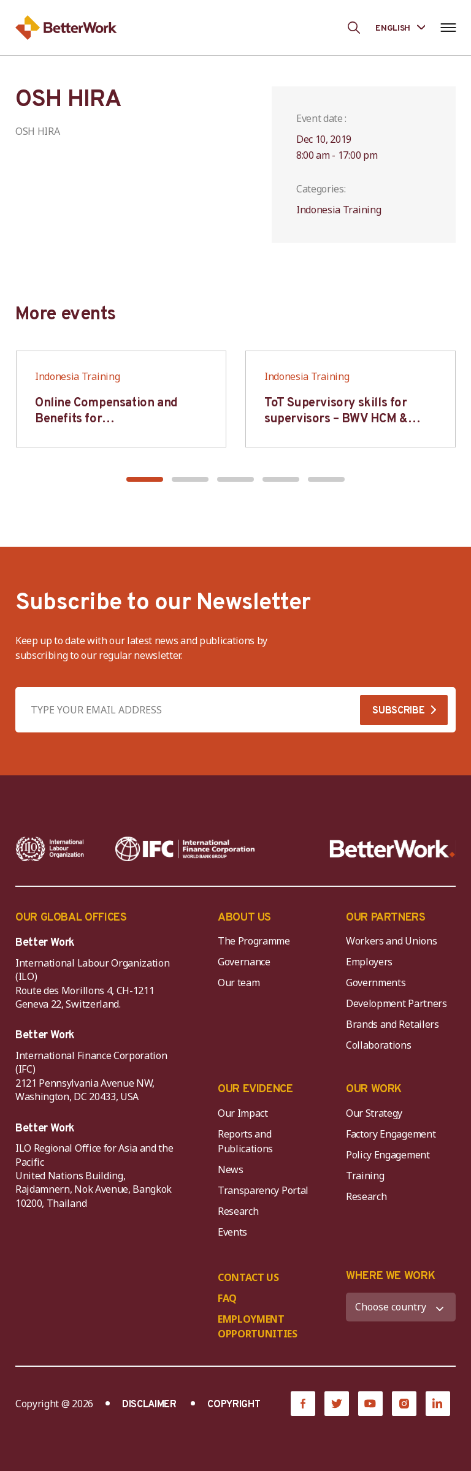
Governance (244, 961)
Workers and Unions (391, 941)
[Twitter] (336, 1403)
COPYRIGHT (233, 1405)
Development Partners (396, 1003)
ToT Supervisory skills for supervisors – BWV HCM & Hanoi (336, 419)
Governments (375, 982)
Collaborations (379, 1045)
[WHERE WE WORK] (401, 1307)
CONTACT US (248, 1277)
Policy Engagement (390, 1154)
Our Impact (243, 1113)
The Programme (254, 941)
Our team (238, 982)
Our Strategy (374, 1113)
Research (238, 1211)
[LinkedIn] (438, 1403)
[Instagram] (404, 1403)
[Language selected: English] (400, 27)
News (230, 1169)
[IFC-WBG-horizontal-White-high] (185, 849)
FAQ (227, 1298)
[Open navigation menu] (448, 27)
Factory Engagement (390, 1134)
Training (365, 1175)
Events (232, 1232)
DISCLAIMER (149, 1405)
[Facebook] (303, 1403)
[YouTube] (370, 1403)
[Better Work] (392, 849)
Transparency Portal (263, 1190)
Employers (369, 961)
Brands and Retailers (392, 1024)
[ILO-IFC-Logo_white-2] (50, 849)
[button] (144, 479)
